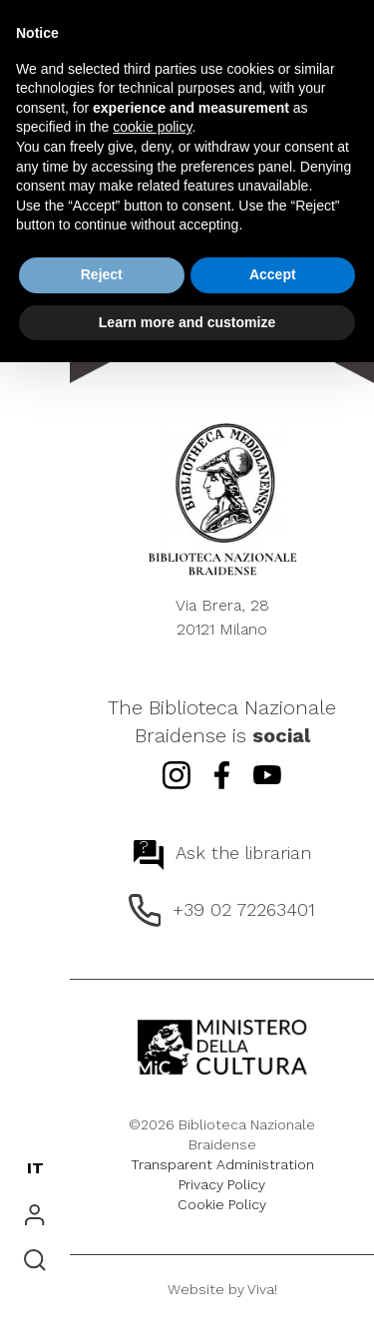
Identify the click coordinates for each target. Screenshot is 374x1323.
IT (35, 1167)
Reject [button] (102, 274)
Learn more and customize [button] (187, 322)
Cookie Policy (222, 1204)
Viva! (262, 1289)
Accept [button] (272, 274)
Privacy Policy (222, 1184)
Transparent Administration (222, 1164)
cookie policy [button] (152, 127)
